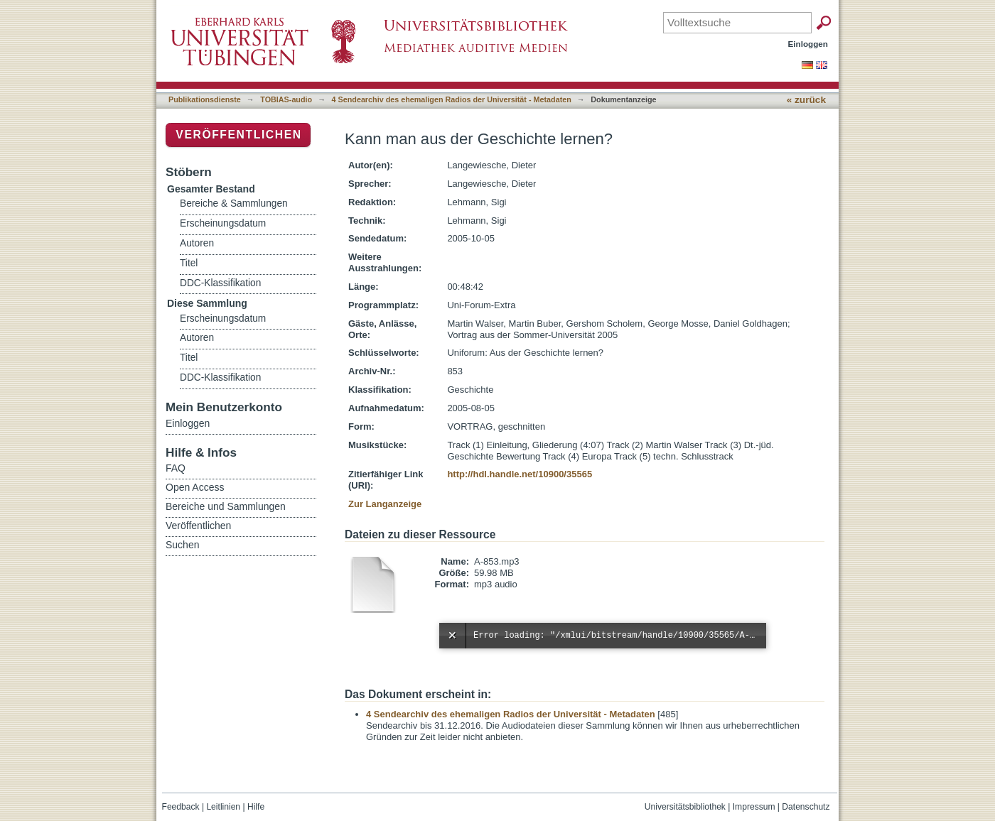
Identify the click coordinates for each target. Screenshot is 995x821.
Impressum (754, 807)
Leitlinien (223, 807)
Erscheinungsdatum (223, 223)
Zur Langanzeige (384, 504)
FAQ (175, 468)
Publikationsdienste (204, 99)
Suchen (182, 544)
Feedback (181, 807)
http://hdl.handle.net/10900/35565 (519, 474)
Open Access (195, 487)
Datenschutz (805, 807)
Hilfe (255, 807)
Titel (189, 263)
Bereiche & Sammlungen (234, 203)
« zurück (806, 99)
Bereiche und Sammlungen (226, 506)
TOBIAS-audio (286, 99)
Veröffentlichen (238, 135)
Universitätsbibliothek (685, 807)
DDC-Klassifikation (220, 283)
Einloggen (808, 43)
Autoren (197, 243)
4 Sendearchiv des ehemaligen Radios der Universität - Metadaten (451, 99)
